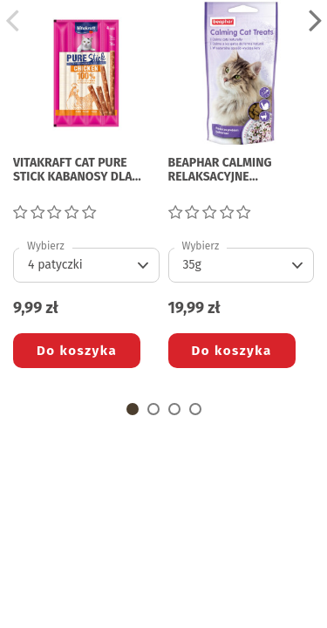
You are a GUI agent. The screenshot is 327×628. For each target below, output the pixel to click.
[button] (132, 409)
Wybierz (46, 246)
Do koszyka (77, 350)
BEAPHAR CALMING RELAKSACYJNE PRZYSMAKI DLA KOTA (228, 171)
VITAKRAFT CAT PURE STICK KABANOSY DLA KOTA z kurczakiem (72, 171)
